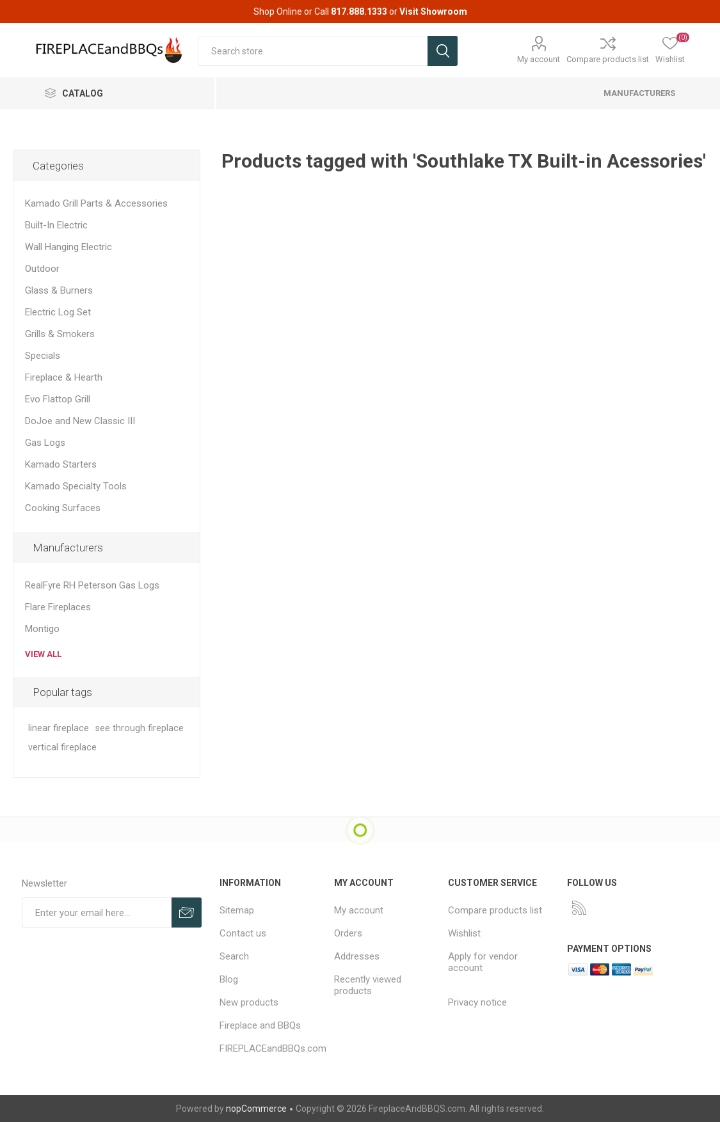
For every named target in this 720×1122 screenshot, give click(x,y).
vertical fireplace (62, 747)
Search (234, 956)
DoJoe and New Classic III (80, 421)
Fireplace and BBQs (260, 1025)
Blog (229, 979)
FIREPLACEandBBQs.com (273, 1048)
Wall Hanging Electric (68, 247)
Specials (42, 355)
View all (43, 654)
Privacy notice (477, 1002)
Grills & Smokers (60, 334)
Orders (348, 933)
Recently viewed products (367, 985)
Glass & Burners (59, 290)
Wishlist (464, 933)
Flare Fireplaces (58, 607)
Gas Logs (45, 442)
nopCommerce (256, 1108)
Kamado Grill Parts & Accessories (96, 203)
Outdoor (42, 268)
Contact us (243, 933)
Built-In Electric (56, 225)
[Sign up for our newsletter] (97, 912)
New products (249, 1002)
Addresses (357, 956)
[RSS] (579, 907)
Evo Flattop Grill (57, 399)
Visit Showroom (433, 11)
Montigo (42, 629)
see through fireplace (139, 728)
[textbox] (313, 51)
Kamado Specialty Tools (76, 486)
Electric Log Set (58, 312)
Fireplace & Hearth (63, 377)
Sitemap (237, 910)
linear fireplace (58, 728)
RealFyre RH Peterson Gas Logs (92, 585)
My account (538, 59)
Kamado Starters (61, 464)
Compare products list (607, 59)
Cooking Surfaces (62, 508)
